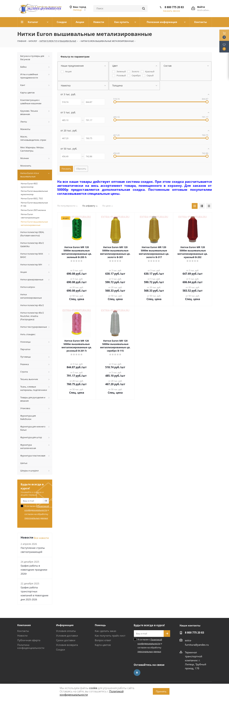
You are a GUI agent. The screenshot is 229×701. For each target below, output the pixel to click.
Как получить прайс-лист (110, 635)
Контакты (23, 631)
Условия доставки (67, 635)
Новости (22, 635)
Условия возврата (67, 645)
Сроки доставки (65, 640)
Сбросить (81, 168)
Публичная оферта (28, 640)
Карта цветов (103, 645)
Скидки (60, 649)
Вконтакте (137, 672)
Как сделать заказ (105, 631)
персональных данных (36, 518)
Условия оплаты (66, 631)
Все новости (41, 537)
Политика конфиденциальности (30, 646)
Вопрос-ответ (103, 640)
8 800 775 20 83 (174, 7)
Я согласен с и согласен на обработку (36, 512)
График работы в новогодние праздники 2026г (34, 569)
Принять (161, 691)
